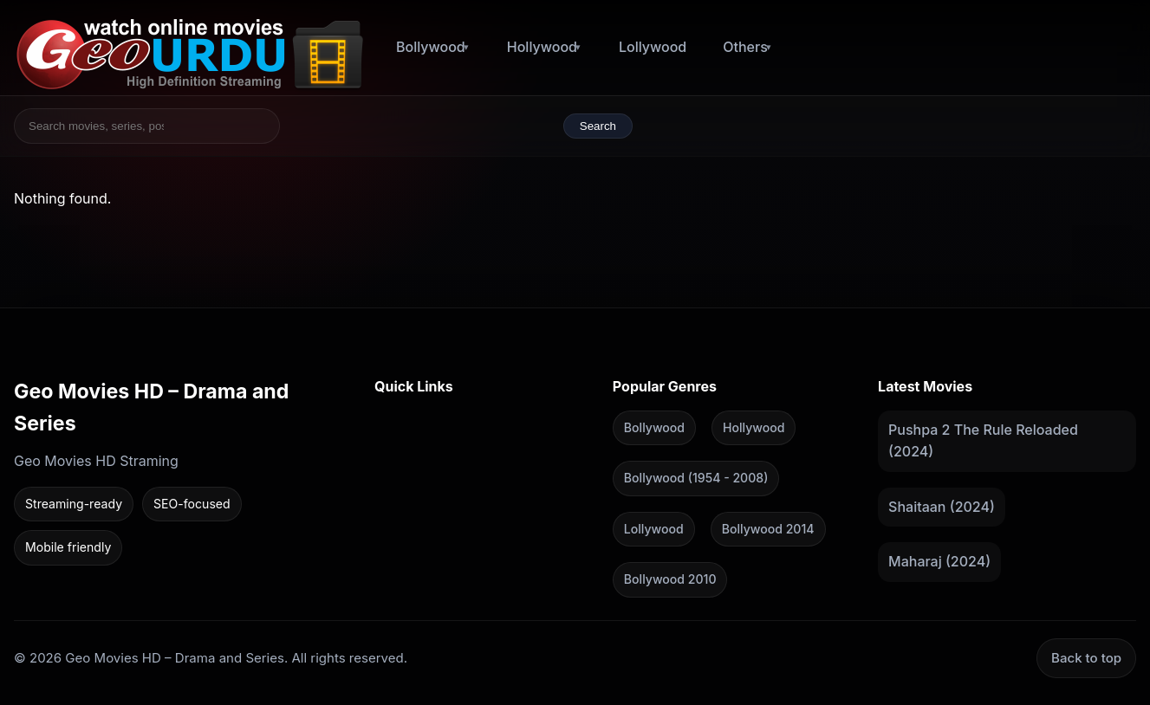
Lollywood (652, 46)
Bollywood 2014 (768, 528)
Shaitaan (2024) (941, 505)
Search (598, 126)
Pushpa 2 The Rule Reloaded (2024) (983, 440)
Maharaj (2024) (939, 561)
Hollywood (542, 46)
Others (745, 46)
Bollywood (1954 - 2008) (696, 477)
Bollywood (430, 46)
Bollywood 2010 (670, 579)
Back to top (1086, 657)
